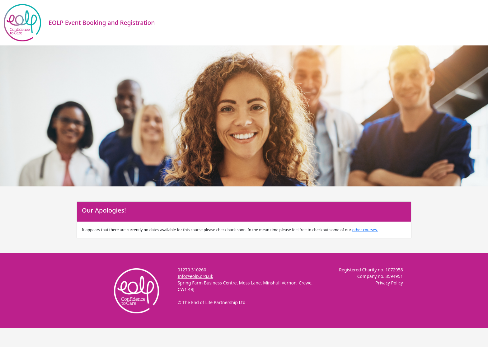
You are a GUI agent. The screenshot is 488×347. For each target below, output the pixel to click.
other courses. (365, 229)
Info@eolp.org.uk (195, 276)
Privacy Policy (389, 283)
